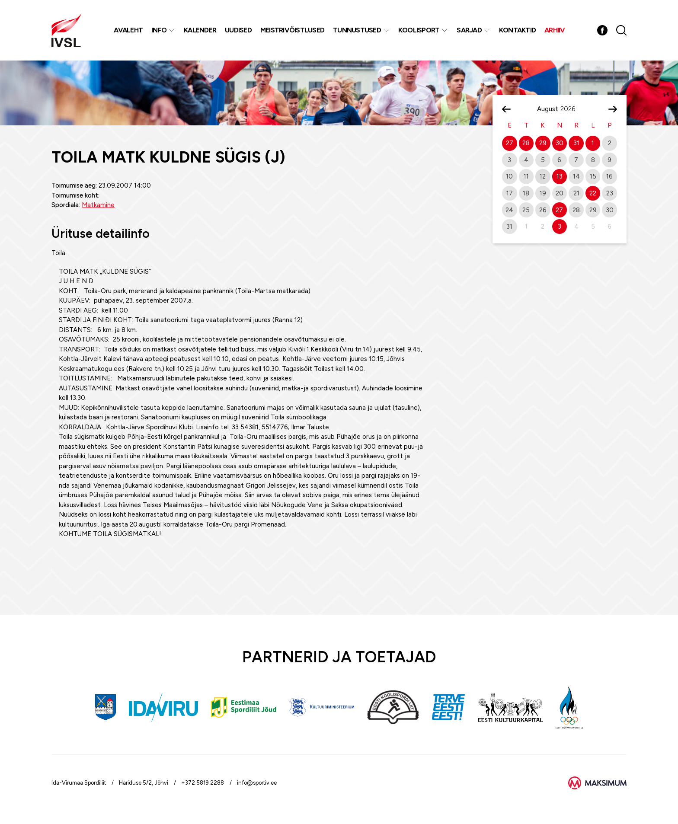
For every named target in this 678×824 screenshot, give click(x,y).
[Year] (571, 109)
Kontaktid (517, 30)
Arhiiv (554, 30)
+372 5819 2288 (202, 782)
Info (158, 30)
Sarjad (469, 30)
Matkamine (98, 205)
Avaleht (128, 30)
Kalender (200, 30)
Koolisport (419, 30)
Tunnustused (357, 30)
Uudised (238, 30)
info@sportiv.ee (257, 782)
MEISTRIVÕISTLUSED (292, 30)
